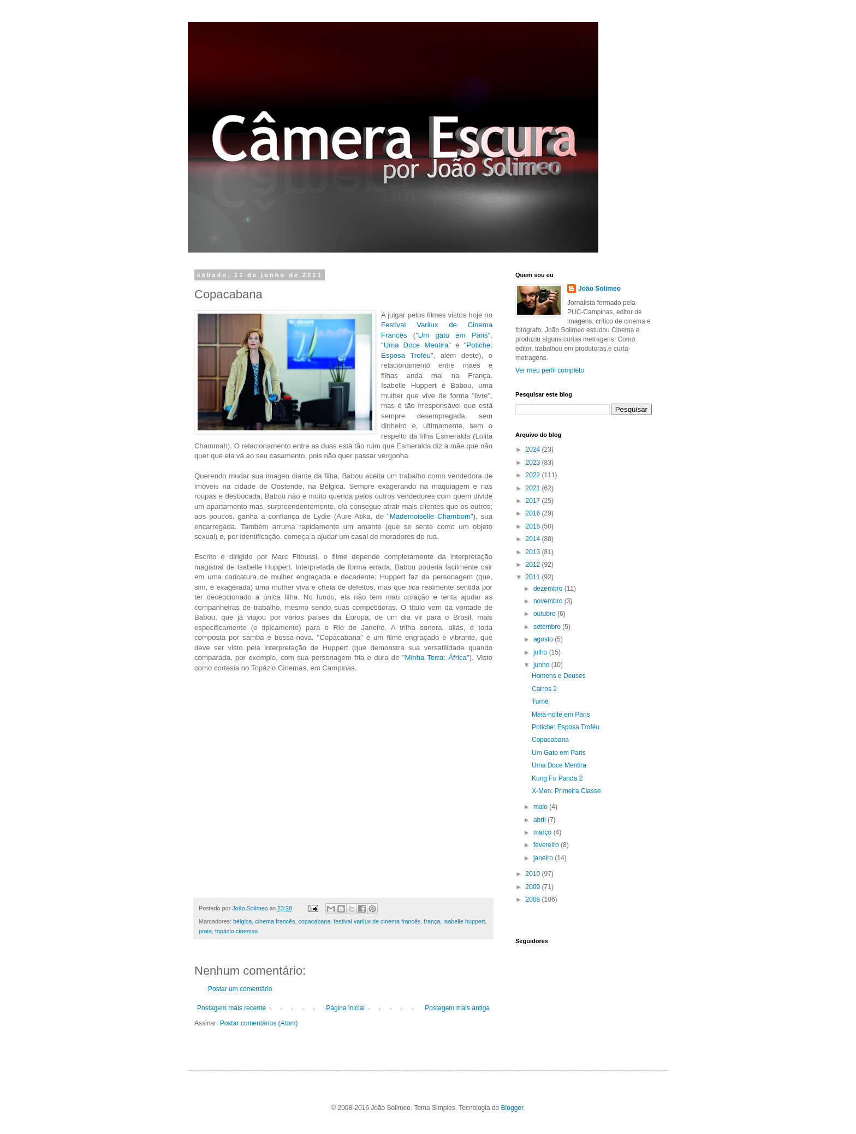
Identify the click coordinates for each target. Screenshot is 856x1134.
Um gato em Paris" (454, 335)
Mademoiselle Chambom (430, 516)
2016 (534, 513)
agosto (544, 639)
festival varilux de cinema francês (377, 921)
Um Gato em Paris (559, 753)
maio (541, 807)
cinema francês (275, 921)
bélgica (242, 921)
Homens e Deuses (559, 676)
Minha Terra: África (436, 657)
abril (540, 820)
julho (541, 652)
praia (205, 931)
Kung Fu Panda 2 (557, 778)
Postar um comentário (240, 989)
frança (432, 921)
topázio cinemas (236, 931)
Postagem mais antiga (457, 1008)
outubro (545, 613)
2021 (534, 488)
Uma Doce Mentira (559, 765)
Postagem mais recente (231, 1008)
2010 (534, 874)
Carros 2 (544, 689)
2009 (534, 887)
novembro (548, 601)
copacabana (314, 921)
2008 (534, 899)
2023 (534, 462)
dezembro (548, 588)
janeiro (544, 858)
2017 (534, 501)
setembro (547, 627)
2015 (534, 526)
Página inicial (345, 1008)
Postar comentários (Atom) (259, 1023)
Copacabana (550, 739)
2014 (534, 539)
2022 (534, 475)
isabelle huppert (464, 921)
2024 (534, 449)
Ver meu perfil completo (549, 370)
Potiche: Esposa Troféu (565, 727)
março (543, 832)
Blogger (512, 1108)
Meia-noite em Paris (561, 714)
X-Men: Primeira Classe (566, 791)
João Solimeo (599, 288)
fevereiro (547, 845)
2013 (534, 552)
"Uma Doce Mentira (414, 345)
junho (542, 665)
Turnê (540, 701)
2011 (534, 577)
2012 (534, 564)
